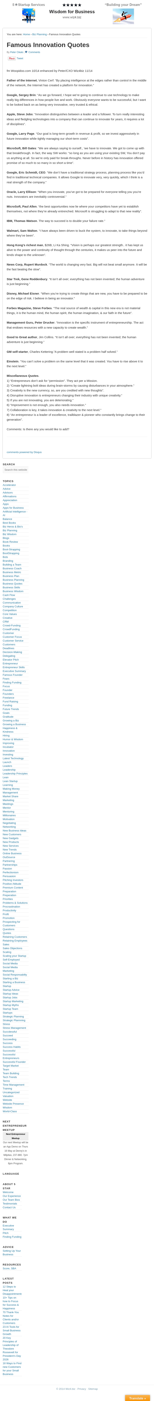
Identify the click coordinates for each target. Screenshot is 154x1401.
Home (26, 34)
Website (7, 1099)
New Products (11, 841)
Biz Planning (39, 34)
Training (7, 1088)
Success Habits (12, 1046)
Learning (8, 784)
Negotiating (9, 822)
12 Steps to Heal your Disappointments (12, 1290)
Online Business (12, 853)
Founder (7, 690)
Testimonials (10, 1203)
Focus (6, 686)
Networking (9, 826)
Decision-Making (12, 652)
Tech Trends (10, 1077)
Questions (9, 929)
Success (8, 1043)
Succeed (8, 1035)
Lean (6, 777)
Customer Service (13, 640)
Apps (6, 503)
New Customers (12, 834)
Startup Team (10, 1008)
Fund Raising (10, 701)
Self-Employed (11, 959)
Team (6, 1069)
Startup (7, 986)
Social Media (10, 963)
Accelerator (9, 484)
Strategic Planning (13, 1016)
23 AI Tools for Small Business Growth (12, 1330)
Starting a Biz (10, 978)
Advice (7, 488)
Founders (8, 693)
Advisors (8, 492)
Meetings (8, 803)
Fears (6, 678)
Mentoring (8, 811)
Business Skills (11, 587)
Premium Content (13, 887)
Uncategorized (11, 1092)
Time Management (13, 1084)
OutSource (9, 857)
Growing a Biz (11, 720)
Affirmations (9, 496)
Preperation (9, 895)
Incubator (8, 746)
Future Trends (11, 709)
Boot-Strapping (11, 549)
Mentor (7, 807)
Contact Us (9, 1207)
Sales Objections (12, 948)
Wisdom (7, 1107)
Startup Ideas (10, 993)
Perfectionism (11, 872)
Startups (7, 1012)
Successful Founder (14, 1061)
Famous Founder (13, 674)
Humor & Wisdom (13, 739)
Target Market (11, 1065)
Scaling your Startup (14, 955)
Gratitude (8, 716)
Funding (7, 705)
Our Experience (12, 1195)
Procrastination (11, 906)
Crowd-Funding (12, 625)
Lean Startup (10, 781)
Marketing (8, 800)
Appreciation (10, 500)
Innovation (9, 750)
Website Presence (13, 1103)
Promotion (9, 918)
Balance (7, 518)
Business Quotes (12, 583)
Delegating (9, 655)
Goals (6, 712)
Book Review (10, 541)
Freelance (8, 697)
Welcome (8, 1192)
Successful (9, 1050)
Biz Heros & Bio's (13, 526)
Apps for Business (13, 507)
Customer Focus (12, 636)
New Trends (10, 849)
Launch (7, 762)
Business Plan (11, 576)
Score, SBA (9, 1268)
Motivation (9, 819)
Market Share (10, 796)
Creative (7, 617)
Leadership (9, 769)
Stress (6, 1024)
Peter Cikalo (16, 52)
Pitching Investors (13, 880)
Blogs (6, 538)
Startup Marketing (13, 1001)
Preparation (9, 891)
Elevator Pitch (11, 659)
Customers (9, 644)
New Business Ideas (14, 830)
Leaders (7, 765)
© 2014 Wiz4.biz (65, 1388)
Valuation (8, 1096)
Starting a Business (14, 982)
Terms (6, 1080)
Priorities (8, 899)
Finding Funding (12, 682)
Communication (12, 602)
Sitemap (93, 1388)
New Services (11, 845)
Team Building (11, 1073)
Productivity (9, 910)
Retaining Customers (15, 936)
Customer (8, 633)
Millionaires (9, 815)
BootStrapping (11, 553)
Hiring (6, 735)
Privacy (81, 1388)
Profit (6, 914)
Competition (10, 610)
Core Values (10, 614)
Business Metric (12, 572)
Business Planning (13, 579)
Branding (8, 560)
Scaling (7, 952)
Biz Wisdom (10, 534)
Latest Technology (13, 758)
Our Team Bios (11, 1199)
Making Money (11, 788)
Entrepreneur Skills (14, 667)
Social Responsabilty (15, 974)
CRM (6, 621)
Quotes (7, 933)
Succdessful (10, 1031)
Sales (6, 944)
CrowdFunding (11, 629)
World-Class (10, 1111)
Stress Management (14, 1027)
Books (6, 545)
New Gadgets (11, 838)
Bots (5, 557)
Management (10, 792)
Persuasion (9, 876)
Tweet (20, 58)
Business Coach (12, 568)
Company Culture (13, 606)
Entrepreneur (10, 663)
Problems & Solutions (15, 902)
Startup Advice (11, 989)
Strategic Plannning (14, 1020)
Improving (8, 743)
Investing (8, 754)
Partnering (9, 860)
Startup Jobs (10, 997)
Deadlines (8, 648)
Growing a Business (14, 724)
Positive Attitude (12, 883)
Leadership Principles (15, 773)
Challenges (9, 598)
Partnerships (10, 864)
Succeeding (9, 1039)
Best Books (9, 522)
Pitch (6, 1233)
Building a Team (12, 564)
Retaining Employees (15, 940)
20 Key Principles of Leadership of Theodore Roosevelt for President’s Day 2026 (12, 1348)
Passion (7, 868)
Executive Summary (14, 671)
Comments (34, 52)
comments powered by (24, 452)
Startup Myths (11, 1005)
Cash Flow (9, 595)
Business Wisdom (13, 591)
